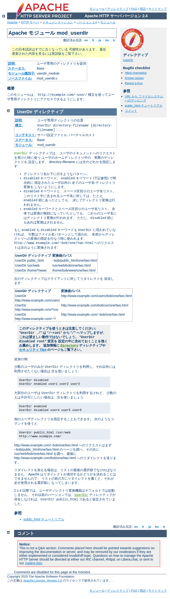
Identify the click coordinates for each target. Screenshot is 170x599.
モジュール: (24, 145)
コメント (131, 111)
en (86, 40)
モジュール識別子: (22, 73)
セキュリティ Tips (32, 350)
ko (107, 40)
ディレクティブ (118, 9)
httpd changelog (136, 73)
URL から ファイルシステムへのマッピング (144, 98)
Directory (69, 346)
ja (100, 40)
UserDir (128, 60)
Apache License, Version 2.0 (42, 580)
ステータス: (17, 68)
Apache (12, 22)
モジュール (97, 9)
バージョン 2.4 (87, 22)
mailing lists (33, 563)
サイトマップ (157, 9)
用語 (143, 9)
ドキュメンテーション (57, 22)
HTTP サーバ (30, 22)
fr (93, 40)
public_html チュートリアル (143, 105)
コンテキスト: (25, 135)
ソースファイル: (20, 78)
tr (114, 40)
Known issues (134, 78)
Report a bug (133, 83)
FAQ (134, 9)
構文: (19, 125)
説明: (12, 63)
